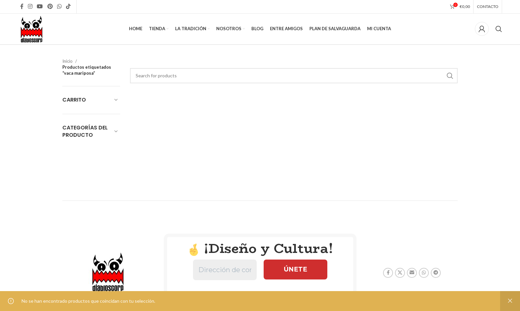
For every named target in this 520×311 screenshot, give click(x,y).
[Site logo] (33, 31)
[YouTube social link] (40, 7)
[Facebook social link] (22, 7)
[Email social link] (412, 277)
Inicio (67, 65)
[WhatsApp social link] (59, 7)
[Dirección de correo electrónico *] (225, 274)
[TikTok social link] (68, 7)
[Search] (498, 31)
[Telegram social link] (436, 277)
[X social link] (400, 277)
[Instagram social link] (30, 7)
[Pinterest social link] (50, 7)
